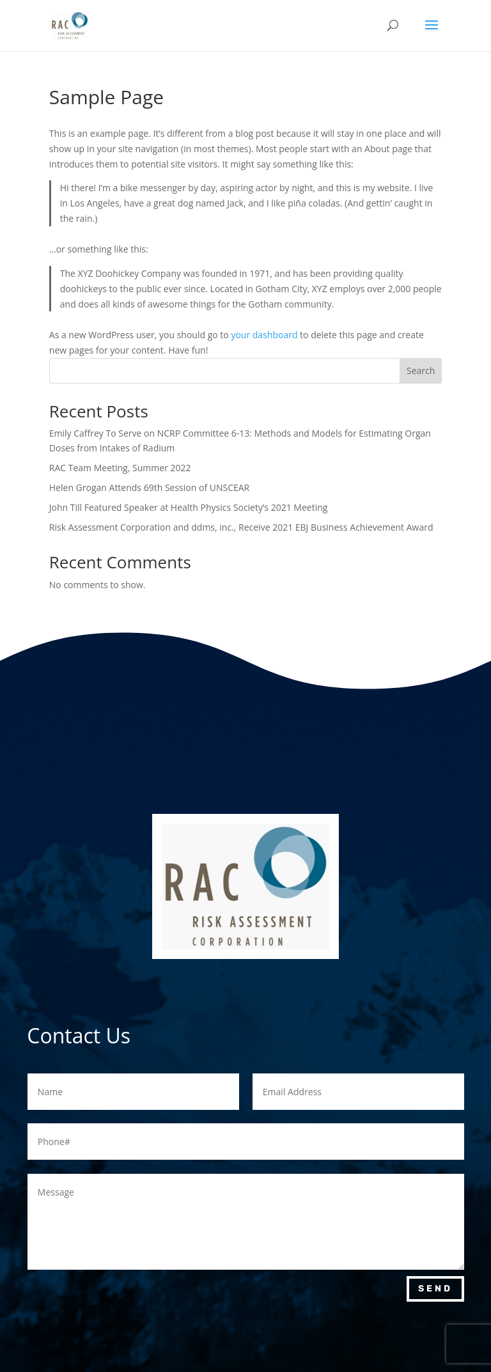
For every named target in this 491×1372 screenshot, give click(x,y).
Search (421, 370)
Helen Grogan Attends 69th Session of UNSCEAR (149, 487)
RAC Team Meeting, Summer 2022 (120, 468)
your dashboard (264, 335)
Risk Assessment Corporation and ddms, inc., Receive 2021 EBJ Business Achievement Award (241, 527)
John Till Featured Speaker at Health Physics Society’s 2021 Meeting (188, 507)
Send (435, 1288)
